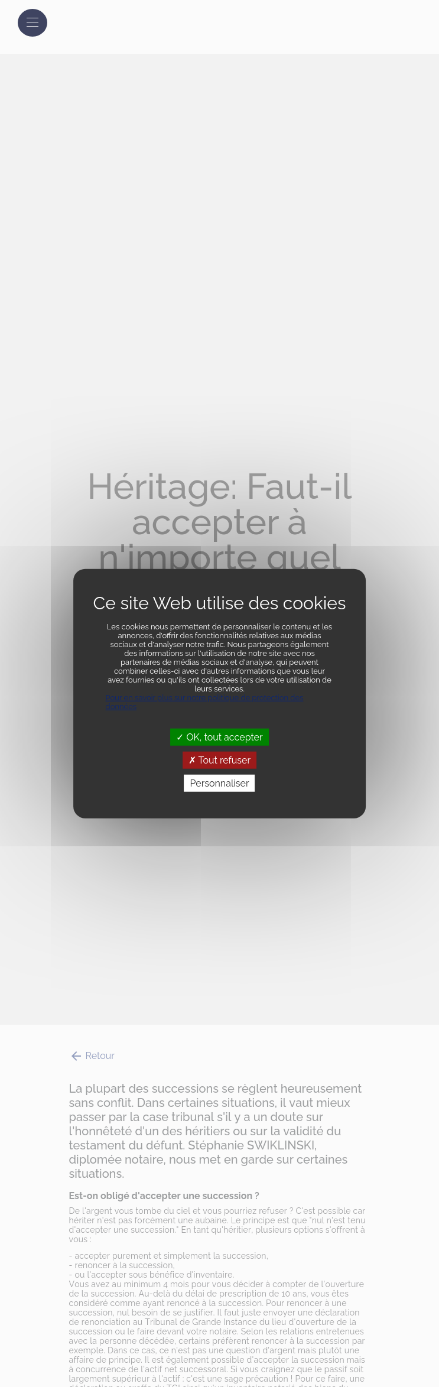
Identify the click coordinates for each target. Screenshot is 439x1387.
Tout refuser (219, 759)
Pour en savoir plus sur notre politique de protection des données (205, 701)
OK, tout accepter (219, 736)
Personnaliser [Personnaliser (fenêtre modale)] (219, 783)
